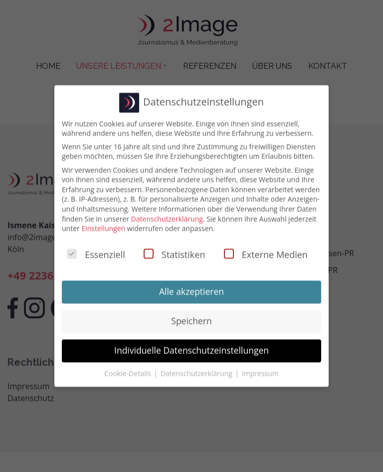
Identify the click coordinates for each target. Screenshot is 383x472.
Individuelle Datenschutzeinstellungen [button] (191, 347)
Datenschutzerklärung (167, 215)
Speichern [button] (191, 318)
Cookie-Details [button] (128, 370)
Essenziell (96, 252)
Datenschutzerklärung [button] (197, 370)
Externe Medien (266, 252)
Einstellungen (103, 225)
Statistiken (174, 252)
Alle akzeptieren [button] (191, 289)
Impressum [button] (260, 370)
